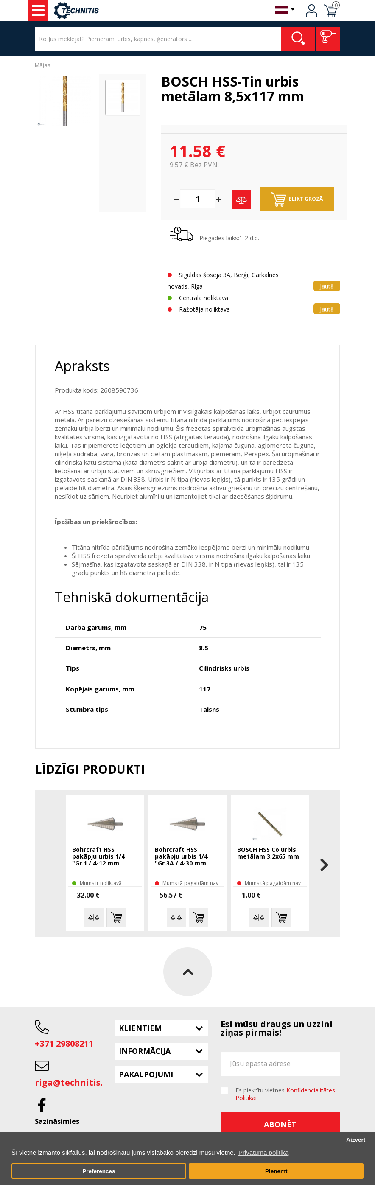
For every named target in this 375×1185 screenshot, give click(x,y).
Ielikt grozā (297, 199)
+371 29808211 (64, 1043)
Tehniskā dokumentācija (132, 597)
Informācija (145, 1051)
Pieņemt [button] (276, 1171)
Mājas (42, 65)
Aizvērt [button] (355, 1140)
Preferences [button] (98, 1171)
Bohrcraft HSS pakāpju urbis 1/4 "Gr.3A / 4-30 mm (181, 856)
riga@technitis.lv (72, 1082)
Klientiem (140, 1028)
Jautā (327, 286)
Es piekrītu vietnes (285, 1094)
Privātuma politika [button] (263, 1152)
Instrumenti (38, 10)
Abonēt (280, 1124)
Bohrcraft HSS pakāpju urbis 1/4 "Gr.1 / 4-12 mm (98, 856)
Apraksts (82, 365)
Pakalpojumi (146, 1074)
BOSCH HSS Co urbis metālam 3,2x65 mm (268, 853)
